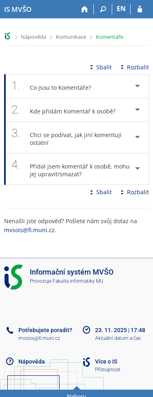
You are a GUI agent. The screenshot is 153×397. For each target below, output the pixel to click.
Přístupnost (107, 370)
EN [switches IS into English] (121, 8)
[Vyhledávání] (103, 9)
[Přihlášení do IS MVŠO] (140, 9)
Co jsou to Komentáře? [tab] (55, 86)
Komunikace (71, 36)
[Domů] (84, 9)
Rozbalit (134, 67)
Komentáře (109, 36)
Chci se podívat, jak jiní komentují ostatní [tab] (66, 137)
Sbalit (100, 67)
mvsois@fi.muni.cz (29, 230)
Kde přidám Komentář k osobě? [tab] (67, 110)
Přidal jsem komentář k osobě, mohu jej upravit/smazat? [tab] (70, 169)
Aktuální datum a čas (118, 338)
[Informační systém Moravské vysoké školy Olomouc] (17, 9)
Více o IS (106, 361)
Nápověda (33, 36)
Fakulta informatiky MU (78, 281)
